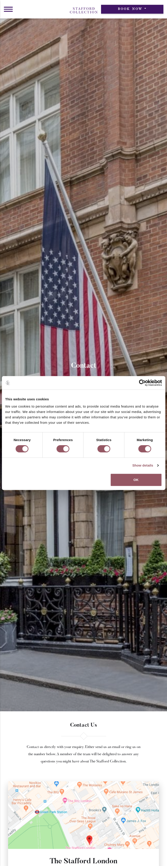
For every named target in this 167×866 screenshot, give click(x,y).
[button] (8, 9)
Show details (142, 465)
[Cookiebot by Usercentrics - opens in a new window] (142, 382)
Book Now (130, 9)
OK (136, 480)
